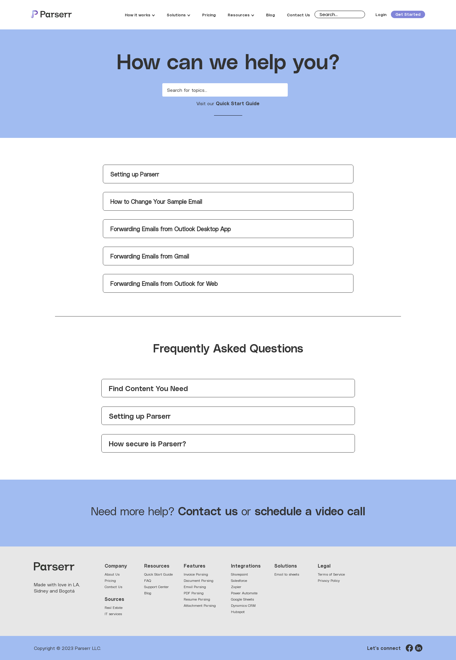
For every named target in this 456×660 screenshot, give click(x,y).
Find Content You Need (148, 388)
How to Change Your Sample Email (156, 201)
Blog (270, 14)
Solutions (178, 14)
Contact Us (298, 14)
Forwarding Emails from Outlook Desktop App (170, 229)
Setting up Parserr (134, 174)
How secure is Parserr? (147, 443)
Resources (241, 14)
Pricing (209, 14)
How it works (140, 14)
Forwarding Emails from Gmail (149, 256)
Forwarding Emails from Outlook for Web (164, 283)
